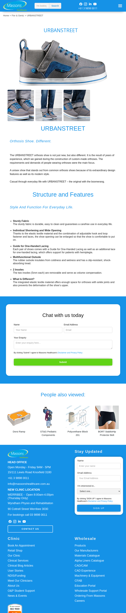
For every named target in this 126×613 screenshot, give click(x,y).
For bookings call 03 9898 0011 (27, 514)
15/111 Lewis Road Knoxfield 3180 (29, 472)
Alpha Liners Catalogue (89, 560)
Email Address (71, 324)
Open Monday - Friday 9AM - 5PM (29, 467)
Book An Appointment (21, 545)
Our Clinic (14, 555)
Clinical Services (18, 560)
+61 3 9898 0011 (87, 8)
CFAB (78, 580)
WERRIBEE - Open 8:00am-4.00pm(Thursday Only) (31, 496)
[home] (16, 6)
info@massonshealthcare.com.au (29, 483)
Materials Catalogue (87, 555)
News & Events (17, 595)
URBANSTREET (35, 15)
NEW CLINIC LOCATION (24, 489)
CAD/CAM (81, 565)
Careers (80, 600)
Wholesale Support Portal (91, 590)
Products (80, 545)
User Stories (15, 570)
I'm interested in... (86, 485)
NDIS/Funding (16, 575)
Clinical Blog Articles (20, 565)
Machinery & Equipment (90, 575)
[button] (120, 6)
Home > (7, 15)
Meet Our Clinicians (20, 580)
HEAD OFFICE (17, 462)
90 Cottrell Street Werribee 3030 (28, 509)
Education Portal (85, 585)
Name (17, 324)
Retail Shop (15, 550)
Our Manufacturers (86, 550)
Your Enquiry (20, 337)
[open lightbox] (63, 62)
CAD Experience (85, 570)
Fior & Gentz (18, 15)
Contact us (30, 529)
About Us (13, 585)
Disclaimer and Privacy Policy (70, 353)
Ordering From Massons (90, 595)
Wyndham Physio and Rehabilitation (30, 503)
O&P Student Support (21, 590)
